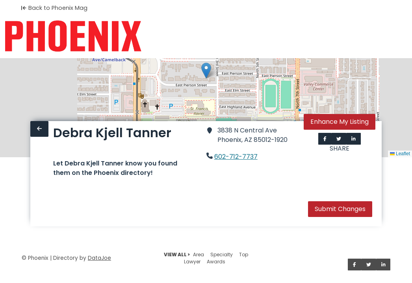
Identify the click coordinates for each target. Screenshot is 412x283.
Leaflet (400, 153)
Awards (216, 261)
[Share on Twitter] (338, 139)
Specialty (221, 254)
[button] (206, 70)
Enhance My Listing (339, 121)
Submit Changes (340, 208)
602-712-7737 (236, 156)
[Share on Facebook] (325, 139)
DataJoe (99, 258)
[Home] (73, 36)
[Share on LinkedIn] (353, 139)
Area (198, 254)
